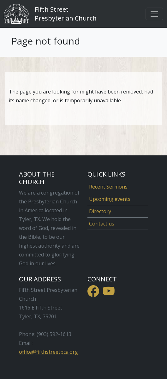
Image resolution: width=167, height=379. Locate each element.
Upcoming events (109, 199)
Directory (100, 211)
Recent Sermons (108, 186)
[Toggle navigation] (154, 14)
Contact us (101, 223)
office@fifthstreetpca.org (48, 351)
